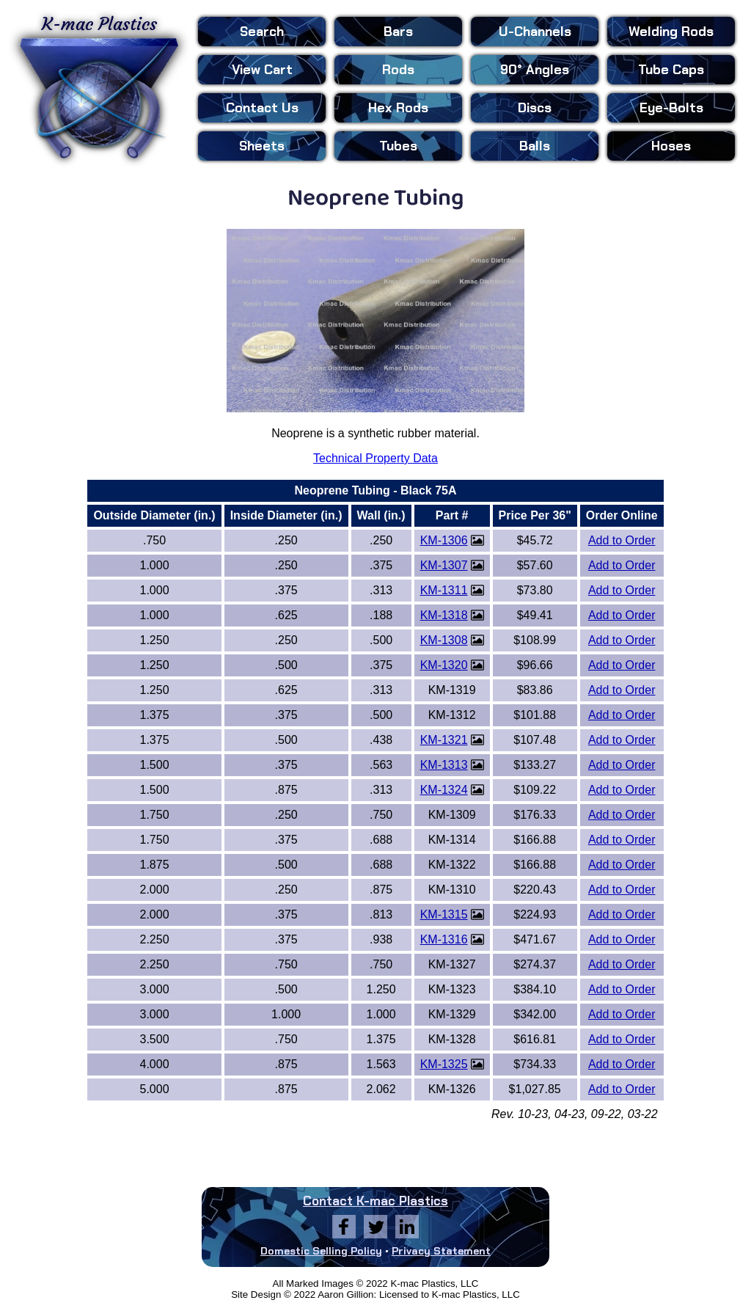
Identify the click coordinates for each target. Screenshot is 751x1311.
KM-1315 (444, 914)
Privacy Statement (441, 1250)
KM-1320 (444, 665)
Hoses (671, 146)
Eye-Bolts (671, 108)
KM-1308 (444, 640)
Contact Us (262, 108)
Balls (534, 146)
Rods (398, 69)
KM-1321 (444, 740)
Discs (535, 108)
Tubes (398, 146)
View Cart (262, 69)
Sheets (262, 146)
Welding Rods (671, 31)
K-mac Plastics (99, 86)
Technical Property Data (375, 458)
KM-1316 (444, 939)
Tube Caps (671, 69)
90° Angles (534, 69)
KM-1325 (444, 1064)
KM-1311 (444, 590)
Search (262, 31)
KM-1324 (444, 790)
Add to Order (622, 540)
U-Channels (535, 31)
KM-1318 (444, 615)
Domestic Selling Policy (321, 1250)
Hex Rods (398, 108)
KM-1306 (444, 540)
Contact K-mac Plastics (375, 1201)
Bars (398, 31)
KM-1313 (444, 765)
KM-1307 (444, 565)
